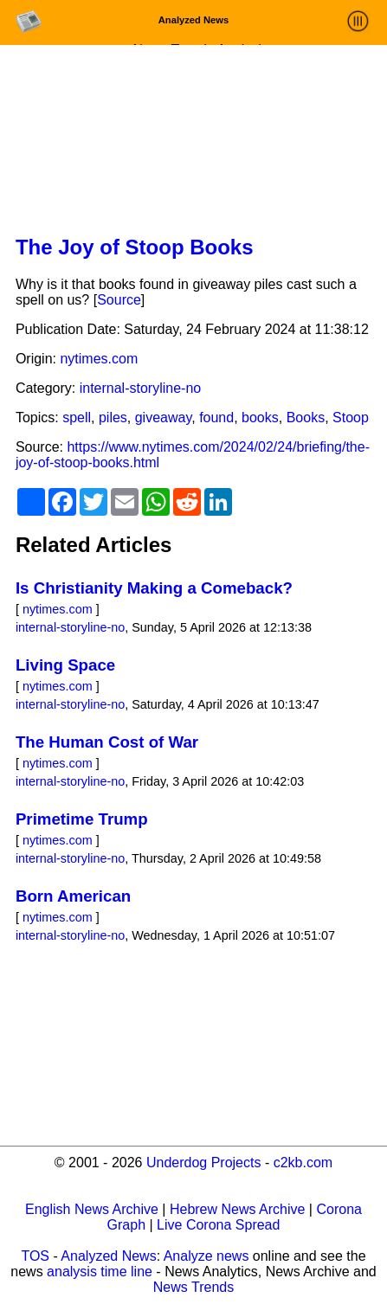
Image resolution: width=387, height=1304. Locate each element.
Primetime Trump (82, 819)
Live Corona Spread (218, 1224)
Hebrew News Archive (238, 1209)
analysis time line (99, 1271)
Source (119, 299)
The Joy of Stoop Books (135, 247)
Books (306, 417)
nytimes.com (99, 358)
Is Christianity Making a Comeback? (154, 588)
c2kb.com (303, 1162)
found (216, 417)
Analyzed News (108, 1256)
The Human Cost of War (107, 742)
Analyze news (206, 1256)
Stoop (350, 417)
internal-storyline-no (141, 388)
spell (76, 417)
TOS (35, 1256)
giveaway (163, 417)
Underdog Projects (203, 1162)
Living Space (65, 665)
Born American (73, 896)
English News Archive (91, 1209)
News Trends (193, 1287)
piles (113, 417)
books (260, 417)
